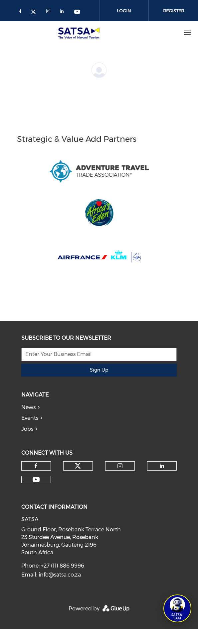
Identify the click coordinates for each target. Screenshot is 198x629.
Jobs (27, 429)
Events (29, 418)
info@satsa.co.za (60, 575)
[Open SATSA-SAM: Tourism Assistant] (177, 608)
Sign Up (99, 370)
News (28, 407)
